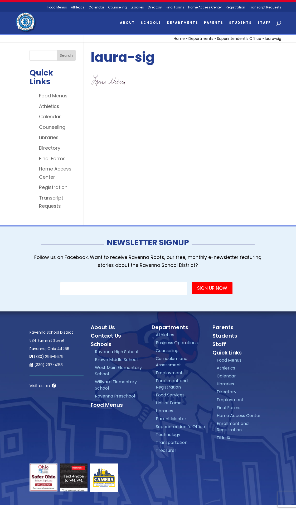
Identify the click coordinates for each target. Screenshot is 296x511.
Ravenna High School (116, 352)
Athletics (78, 8)
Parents (213, 23)
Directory (155, 8)
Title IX (223, 438)
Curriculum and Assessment (171, 362)
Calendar (96, 8)
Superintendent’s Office (239, 38)
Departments (182, 23)
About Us (103, 327)
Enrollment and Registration (172, 384)
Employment (169, 373)
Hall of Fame (169, 403)
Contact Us (106, 335)
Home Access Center (205, 8)
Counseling (117, 8)
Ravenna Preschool (115, 396)
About (127, 23)
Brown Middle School (116, 360)
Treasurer (166, 450)
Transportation (171, 442)
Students (240, 23)
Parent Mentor (171, 419)
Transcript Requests (265, 8)
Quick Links (227, 352)
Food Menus (53, 95)
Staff (264, 23)
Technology (168, 435)
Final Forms (175, 8)
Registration (235, 8)
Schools (151, 23)
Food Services (170, 395)
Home (179, 38)
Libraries (137, 8)
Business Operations (177, 343)
